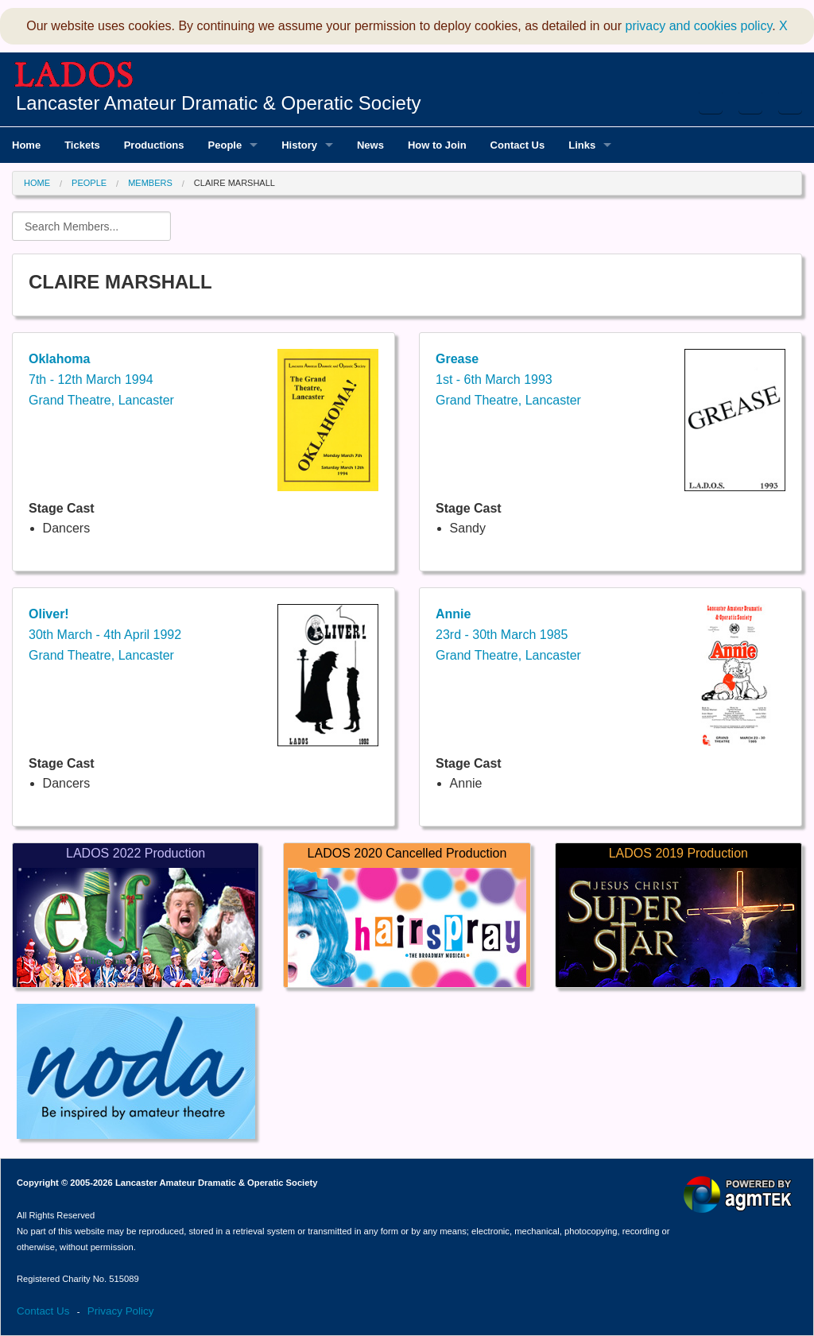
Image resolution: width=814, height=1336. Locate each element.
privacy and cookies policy (699, 26)
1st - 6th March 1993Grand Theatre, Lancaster (508, 379)
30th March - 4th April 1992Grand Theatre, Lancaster (105, 634)
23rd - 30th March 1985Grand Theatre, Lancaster (508, 634)
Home (37, 183)
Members (150, 183)
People (89, 183)
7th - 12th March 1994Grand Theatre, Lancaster (101, 379)
